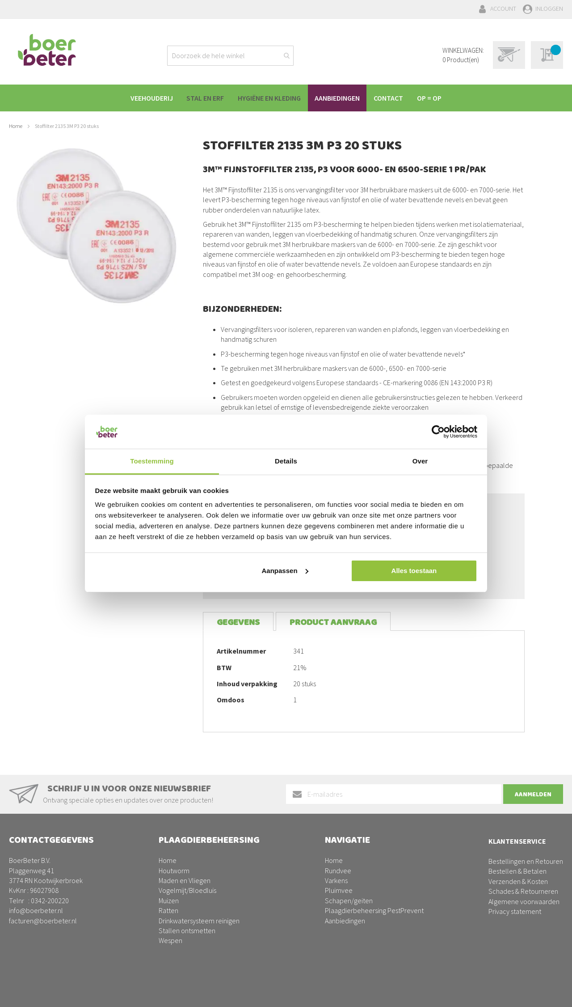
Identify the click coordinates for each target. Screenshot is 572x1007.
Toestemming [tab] (152, 461)
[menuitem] (146, 98)
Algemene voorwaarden (523, 901)
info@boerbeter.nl (36, 910)
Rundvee (338, 870)
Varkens (336, 880)
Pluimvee (339, 890)
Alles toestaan (414, 570)
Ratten (168, 910)
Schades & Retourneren (523, 891)
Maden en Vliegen (184, 880)
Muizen (169, 900)
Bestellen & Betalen (517, 871)
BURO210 (549, 993)
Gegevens (238, 622)
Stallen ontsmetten (187, 930)
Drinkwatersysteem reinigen (199, 920)
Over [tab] (420, 461)
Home (15, 126)
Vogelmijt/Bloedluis (187, 890)
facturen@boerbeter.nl (43, 920)
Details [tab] (286, 461)
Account (503, 8)
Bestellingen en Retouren (525, 861)
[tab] (238, 621)
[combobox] (230, 56)
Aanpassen (285, 570)
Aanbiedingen (345, 920)
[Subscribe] (533, 794)
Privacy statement (514, 911)
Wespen (170, 940)
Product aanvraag (333, 622)
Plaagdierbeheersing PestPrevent (374, 910)
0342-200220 (50, 900)
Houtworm (174, 870)
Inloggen (549, 8)
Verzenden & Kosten (518, 881)
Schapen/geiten (349, 900)
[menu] (286, 98)
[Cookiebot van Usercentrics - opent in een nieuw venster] (438, 431)
